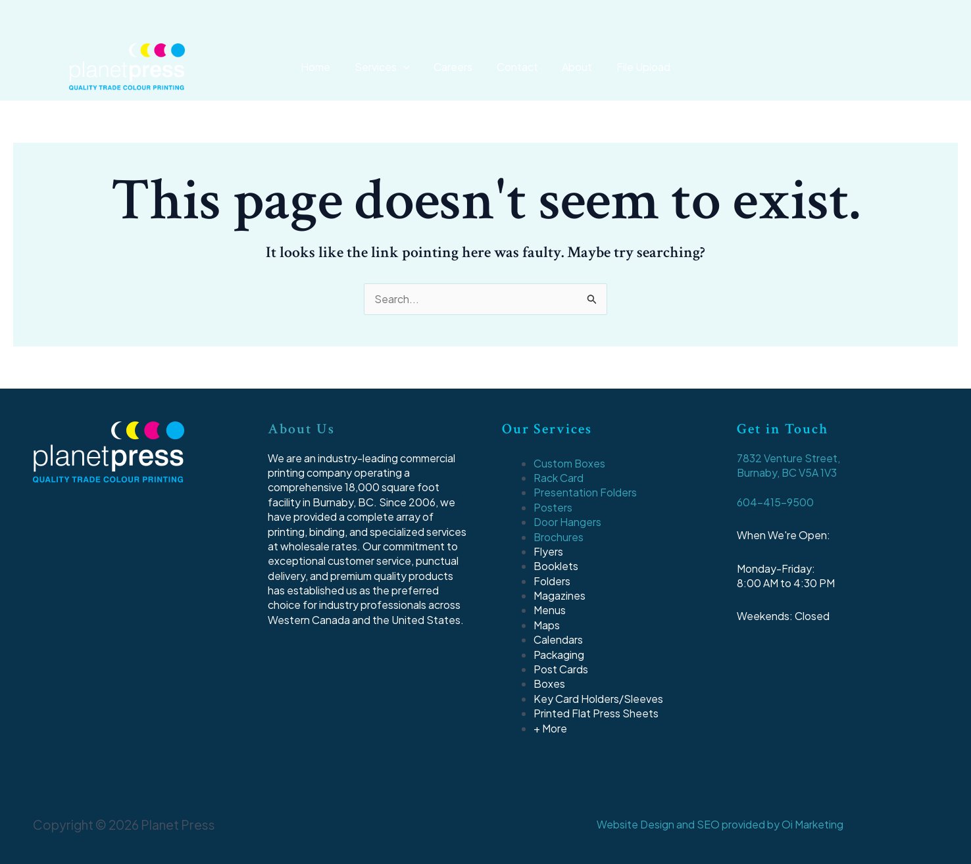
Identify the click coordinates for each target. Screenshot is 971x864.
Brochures (559, 537)
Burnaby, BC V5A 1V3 (787, 472)
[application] (409, 67)
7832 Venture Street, (788, 458)
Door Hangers (567, 522)
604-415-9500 (775, 502)
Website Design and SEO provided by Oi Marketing (720, 824)
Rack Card (559, 478)
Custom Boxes (570, 463)
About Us (301, 429)
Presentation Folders (585, 492)
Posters (553, 507)
